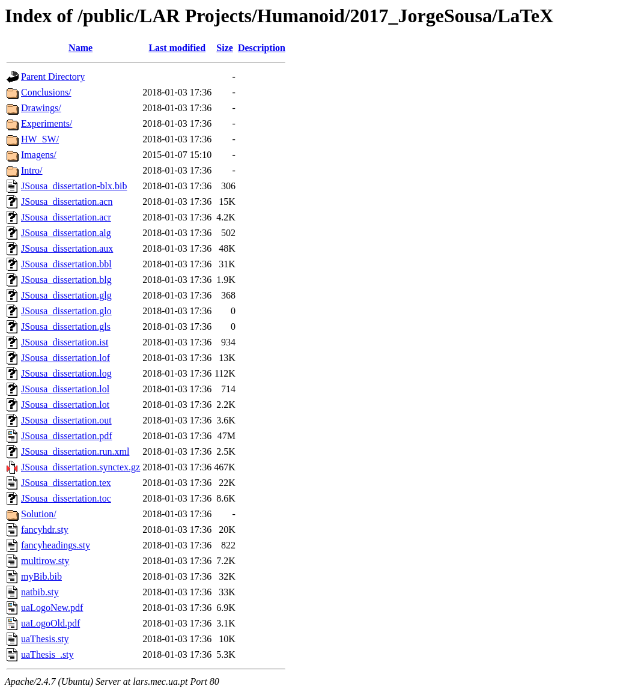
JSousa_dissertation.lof (65, 358)
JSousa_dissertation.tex (66, 483)
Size (224, 48)
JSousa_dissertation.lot (65, 404)
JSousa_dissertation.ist (64, 342)
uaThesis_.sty (47, 654)
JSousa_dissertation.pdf (66, 436)
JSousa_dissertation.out (66, 420)
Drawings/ (41, 108)
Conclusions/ (46, 92)
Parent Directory (53, 76)
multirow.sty (45, 561)
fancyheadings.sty (55, 545)
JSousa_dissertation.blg (66, 280)
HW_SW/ (40, 139)
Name (80, 48)
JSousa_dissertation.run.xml (75, 451)
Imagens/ (38, 155)
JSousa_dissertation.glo (66, 311)
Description (261, 48)
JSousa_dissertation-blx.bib (74, 186)
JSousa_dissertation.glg (66, 295)
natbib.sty (40, 592)
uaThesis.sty (45, 639)
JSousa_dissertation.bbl (66, 264)
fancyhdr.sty (44, 529)
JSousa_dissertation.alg (66, 233)
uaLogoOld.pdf (50, 623)
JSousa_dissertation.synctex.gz (80, 467)
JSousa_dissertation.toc (66, 498)
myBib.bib (41, 576)
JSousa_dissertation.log (66, 373)
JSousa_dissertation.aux (67, 248)
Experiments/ (46, 123)
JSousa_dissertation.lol (65, 389)
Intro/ (32, 170)
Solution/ (38, 514)
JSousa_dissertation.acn (66, 201)
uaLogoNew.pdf (52, 607)
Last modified (176, 48)
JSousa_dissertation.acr (66, 217)
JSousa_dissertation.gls (66, 326)
